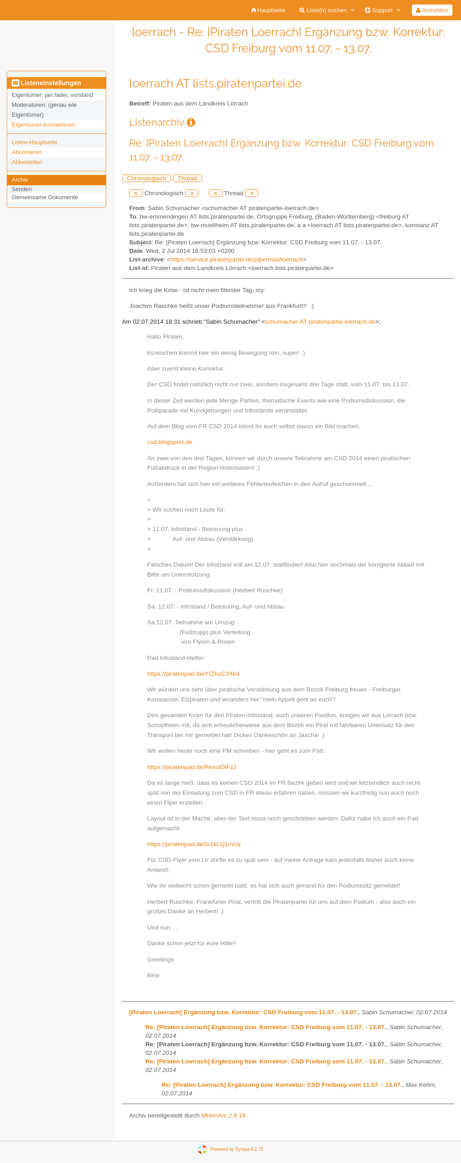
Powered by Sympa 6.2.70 (236, 1149)
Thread (187, 178)
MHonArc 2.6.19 (223, 1115)
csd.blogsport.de (169, 442)
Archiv (20, 179)
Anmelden (432, 10)
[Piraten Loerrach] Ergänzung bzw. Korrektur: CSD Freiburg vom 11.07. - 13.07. (243, 1012)
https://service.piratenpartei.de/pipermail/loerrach (237, 259)
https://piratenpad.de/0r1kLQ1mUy (194, 844)
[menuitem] (268, 10)
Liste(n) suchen (323, 10)
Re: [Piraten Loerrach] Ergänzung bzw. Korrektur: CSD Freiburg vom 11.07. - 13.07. (265, 1027)
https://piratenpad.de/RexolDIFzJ (191, 767)
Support (379, 10)
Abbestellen (27, 162)
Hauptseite (268, 10)
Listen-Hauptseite (34, 142)
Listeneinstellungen (46, 83)
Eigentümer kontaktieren (43, 124)
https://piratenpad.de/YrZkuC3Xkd (193, 673)
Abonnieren (27, 152)
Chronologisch (146, 178)
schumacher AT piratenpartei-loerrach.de (320, 321)
